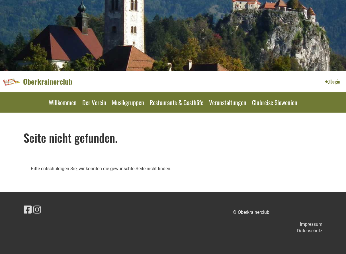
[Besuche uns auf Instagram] (37, 209)
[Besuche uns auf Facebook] (28, 209)
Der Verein (94, 102)
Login (332, 81)
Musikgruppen (128, 102)
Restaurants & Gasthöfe (176, 102)
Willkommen (63, 102)
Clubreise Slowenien (274, 102)
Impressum (311, 224)
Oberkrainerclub (47, 81)
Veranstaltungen (227, 102)
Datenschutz (309, 230)
